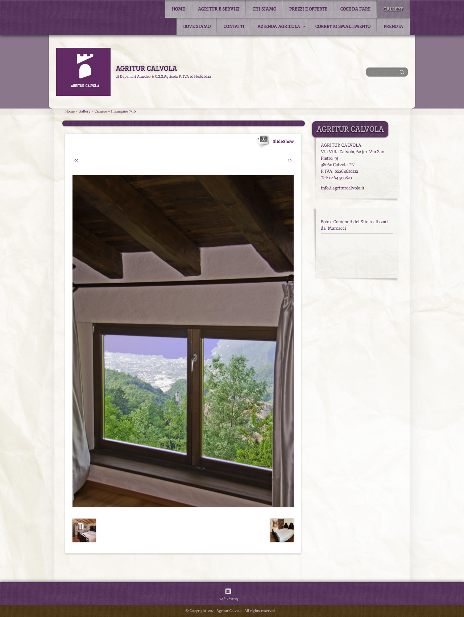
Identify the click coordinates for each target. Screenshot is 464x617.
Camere (101, 111)
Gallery (393, 9)
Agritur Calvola (146, 68)
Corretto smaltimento (342, 26)
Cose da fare (355, 9)
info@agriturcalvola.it (342, 188)
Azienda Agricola (281, 26)
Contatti (234, 26)
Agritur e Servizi (219, 9)
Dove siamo (197, 26)
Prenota (393, 26)
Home (178, 9)
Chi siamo (264, 9)
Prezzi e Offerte (308, 9)
